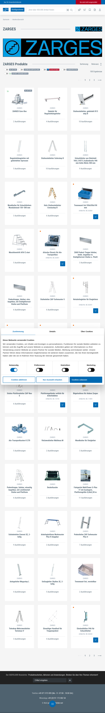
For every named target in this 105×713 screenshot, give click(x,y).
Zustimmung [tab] (18, 331)
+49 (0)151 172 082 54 (57, 698)
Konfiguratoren (17, 9)
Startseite (6, 19)
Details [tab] (52, 331)
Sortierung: (84, 64)
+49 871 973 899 (45, 693)
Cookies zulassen (79, 380)
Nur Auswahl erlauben (52, 380)
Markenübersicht (18, 19)
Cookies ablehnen (19, 380)
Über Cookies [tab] (87, 331)
